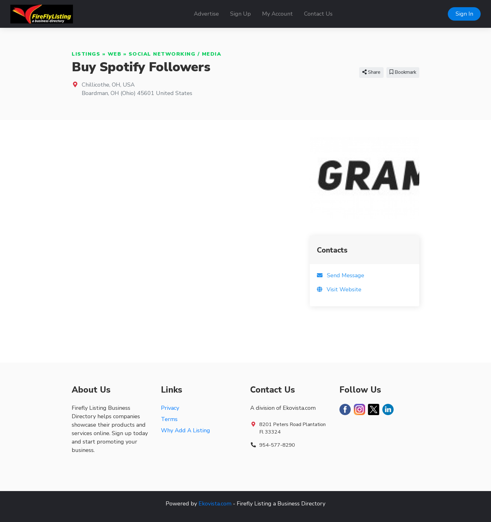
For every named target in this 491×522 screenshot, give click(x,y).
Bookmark (403, 72)
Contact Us (318, 14)
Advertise (206, 14)
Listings (86, 54)
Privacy (170, 408)
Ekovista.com (215, 503)
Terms (169, 419)
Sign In (464, 14)
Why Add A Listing (185, 430)
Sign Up (240, 14)
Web (114, 54)
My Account (277, 14)
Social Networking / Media (175, 54)
